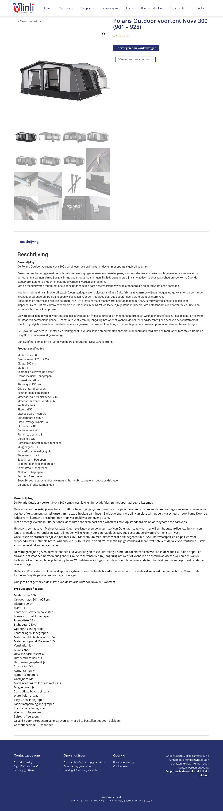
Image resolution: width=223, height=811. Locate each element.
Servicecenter (179, 8)
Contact (201, 8)
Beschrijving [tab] (29, 242)
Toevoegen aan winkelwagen (136, 48)
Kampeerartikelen (151, 8)
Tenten (129, 8)
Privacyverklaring (123, 762)
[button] (104, 34)
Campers (88, 8)
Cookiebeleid (121, 766)
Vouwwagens (110, 8)
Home (47, 8)
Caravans (66, 8)
